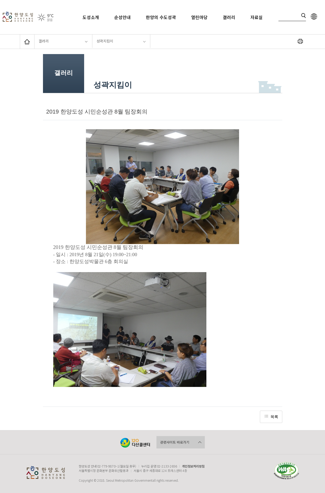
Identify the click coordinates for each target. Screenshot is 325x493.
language (314, 16)
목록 (274, 416)
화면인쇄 (300, 41)
